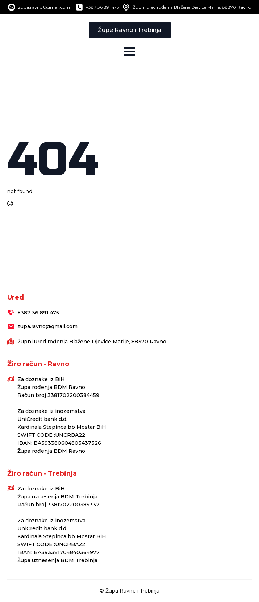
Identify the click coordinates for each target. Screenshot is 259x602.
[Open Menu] (129, 51)
